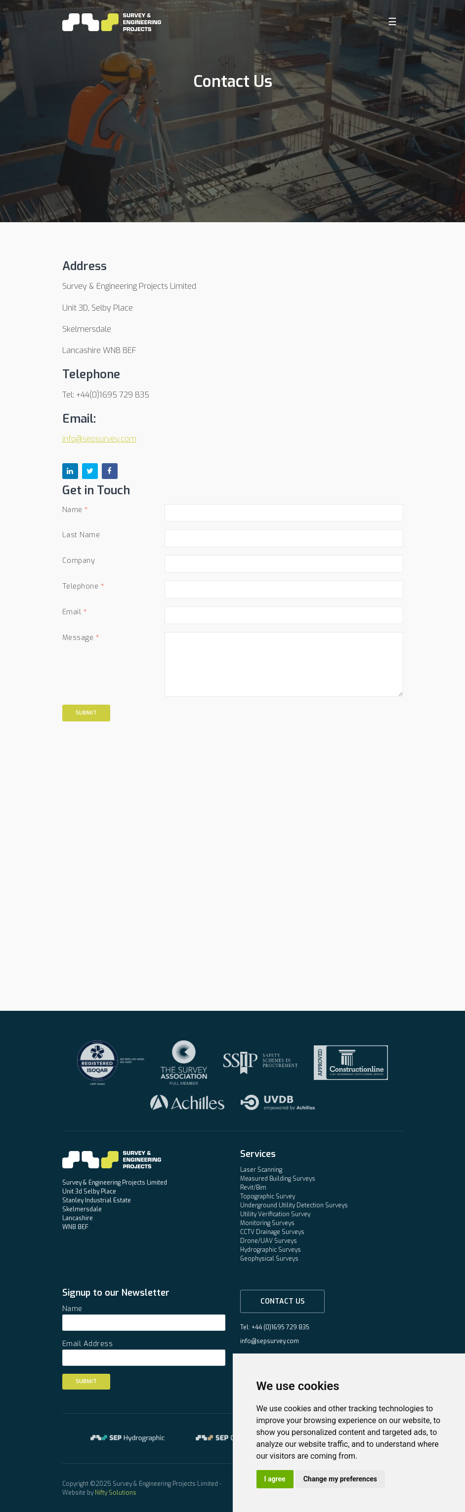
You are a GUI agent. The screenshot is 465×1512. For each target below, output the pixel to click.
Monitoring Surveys (267, 1223)
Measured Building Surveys (277, 1179)
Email (72, 612)
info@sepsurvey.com (99, 439)
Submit (86, 712)
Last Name (81, 535)
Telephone (80, 586)
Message (78, 637)
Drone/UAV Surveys (268, 1241)
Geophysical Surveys (269, 1259)
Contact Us (282, 1301)
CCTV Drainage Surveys (272, 1232)
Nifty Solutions (115, 1493)
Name (72, 510)
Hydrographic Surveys (270, 1250)
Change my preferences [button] (340, 1479)
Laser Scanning (261, 1170)
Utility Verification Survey (275, 1214)
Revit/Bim (253, 1188)
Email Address (87, 1344)
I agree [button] (275, 1479)
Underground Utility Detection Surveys (294, 1205)
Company (78, 560)
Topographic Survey (267, 1196)
